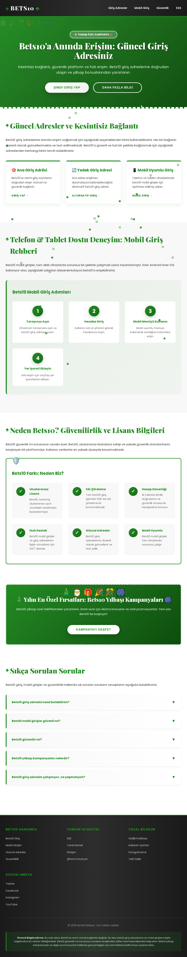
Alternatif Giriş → (86, 195)
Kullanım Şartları (139, 845)
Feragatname (137, 852)
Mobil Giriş (141, 8)
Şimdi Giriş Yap (67, 87)
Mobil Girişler (14, 845)
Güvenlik (162, 8)
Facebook (12, 890)
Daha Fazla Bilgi (117, 87)
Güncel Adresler (16, 852)
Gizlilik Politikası (138, 838)
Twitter (10, 883)
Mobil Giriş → (142, 195)
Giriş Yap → (19, 195)
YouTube (11, 904)
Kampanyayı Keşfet (93, 629)
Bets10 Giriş (13, 838)
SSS (178, 8)
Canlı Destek (75, 845)
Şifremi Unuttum (77, 859)
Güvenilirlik (12, 859)
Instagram (12, 897)
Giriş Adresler (117, 8)
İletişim (71, 852)
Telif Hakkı (135, 859)
